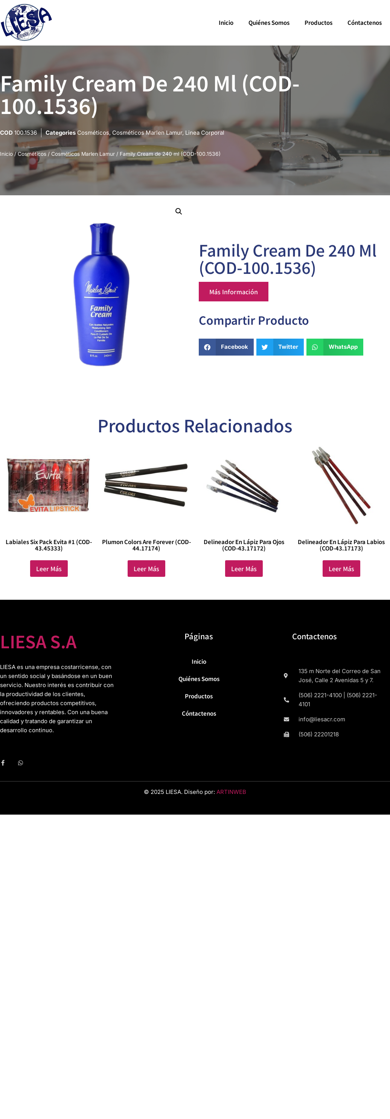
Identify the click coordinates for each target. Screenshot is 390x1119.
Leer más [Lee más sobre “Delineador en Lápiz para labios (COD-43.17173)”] (341, 568)
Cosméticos (93, 132)
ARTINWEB (231, 791)
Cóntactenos (364, 22)
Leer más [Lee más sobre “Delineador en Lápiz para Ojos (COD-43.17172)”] (244, 568)
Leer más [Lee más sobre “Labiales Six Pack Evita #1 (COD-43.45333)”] (49, 568)
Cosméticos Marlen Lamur (147, 132)
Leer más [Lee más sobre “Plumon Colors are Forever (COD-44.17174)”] (146, 568)
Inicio (226, 22)
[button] (179, 211)
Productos (318, 22)
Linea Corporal (204, 132)
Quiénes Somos (268, 22)
